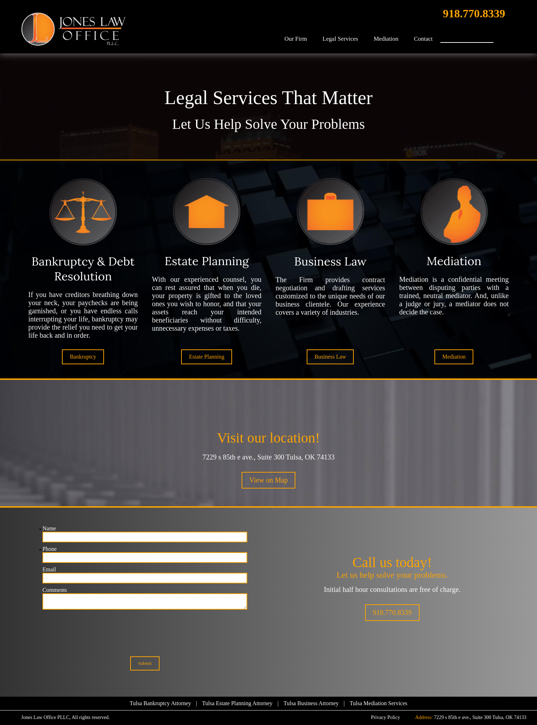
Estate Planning (206, 357)
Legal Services (340, 38)
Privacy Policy (385, 717)
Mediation (386, 38)
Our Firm (295, 38)
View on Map (268, 480)
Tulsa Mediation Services (379, 703)
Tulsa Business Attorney (311, 703)
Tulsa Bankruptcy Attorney (160, 703)
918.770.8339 (474, 13)
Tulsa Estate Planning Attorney (237, 703)
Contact (423, 38)
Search (500, 37)
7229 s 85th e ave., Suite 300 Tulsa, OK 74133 (268, 457)
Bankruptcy (83, 357)
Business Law (330, 357)
